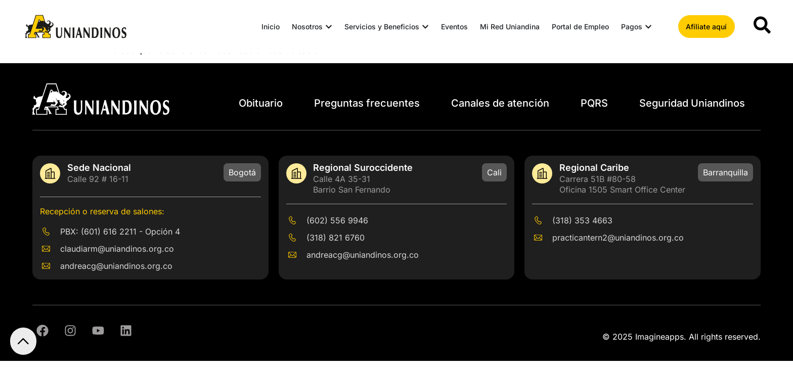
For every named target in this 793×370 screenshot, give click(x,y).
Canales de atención (500, 112)
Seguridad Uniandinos (692, 112)
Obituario (261, 112)
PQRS (594, 112)
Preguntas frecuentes (367, 112)
